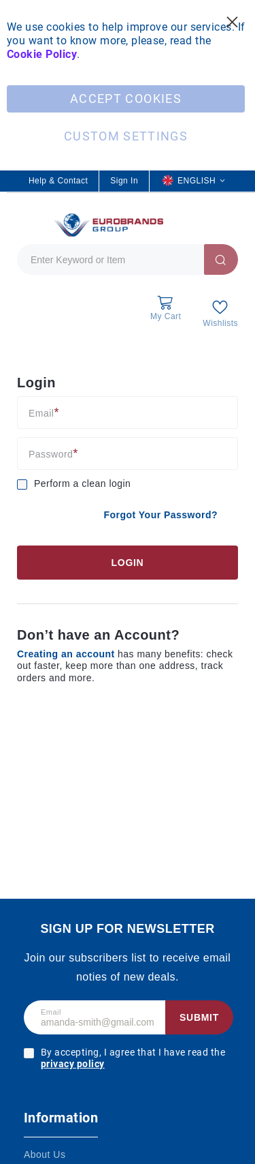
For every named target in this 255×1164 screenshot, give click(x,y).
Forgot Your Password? (161, 514)
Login (128, 562)
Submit (199, 1017)
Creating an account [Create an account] (67, 653)
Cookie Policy (42, 54)
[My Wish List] (220, 313)
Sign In (124, 180)
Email (41, 413)
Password (51, 454)
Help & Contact (58, 180)
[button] (193, 181)
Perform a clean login (82, 483)
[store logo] (107, 225)
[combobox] (127, 259)
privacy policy (73, 1063)
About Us (44, 1154)
